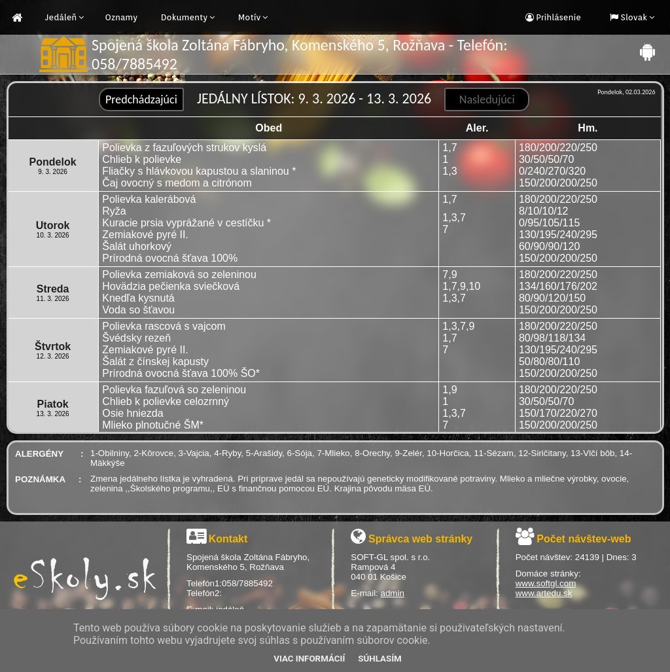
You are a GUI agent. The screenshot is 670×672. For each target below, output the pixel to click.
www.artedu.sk (544, 593)
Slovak (632, 17)
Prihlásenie (557, 17)
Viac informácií (309, 658)
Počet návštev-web (584, 538)
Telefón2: (204, 593)
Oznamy (121, 17)
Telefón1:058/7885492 (229, 583)
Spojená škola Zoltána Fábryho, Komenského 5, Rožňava (247, 562)
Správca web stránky (420, 538)
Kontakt (228, 538)
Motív (249, 17)
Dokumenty (184, 17)
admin (392, 593)
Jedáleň (61, 17)
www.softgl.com (546, 583)
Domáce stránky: (548, 573)
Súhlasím (379, 658)
